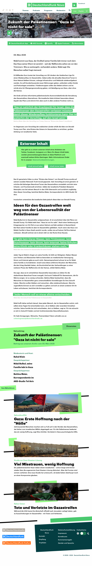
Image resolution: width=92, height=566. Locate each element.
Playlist (81, 11)
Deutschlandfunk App (18, 43)
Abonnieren (77, 43)
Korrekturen (62, 536)
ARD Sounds (36, 43)
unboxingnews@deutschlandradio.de (28, 318)
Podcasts (36, 10)
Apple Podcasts (62, 43)
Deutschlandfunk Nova (47, 531)
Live (74, 11)
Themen (25, 10)
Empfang (42, 539)
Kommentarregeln (65, 540)
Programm (48, 10)
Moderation (61, 10)
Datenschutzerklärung (66, 530)
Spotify (49, 43)
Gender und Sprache (66, 543)
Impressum (62, 533)
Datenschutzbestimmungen (43, 160)
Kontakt (42, 536)
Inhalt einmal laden (35, 166)
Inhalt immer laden (57, 166)
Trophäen (42, 543)
